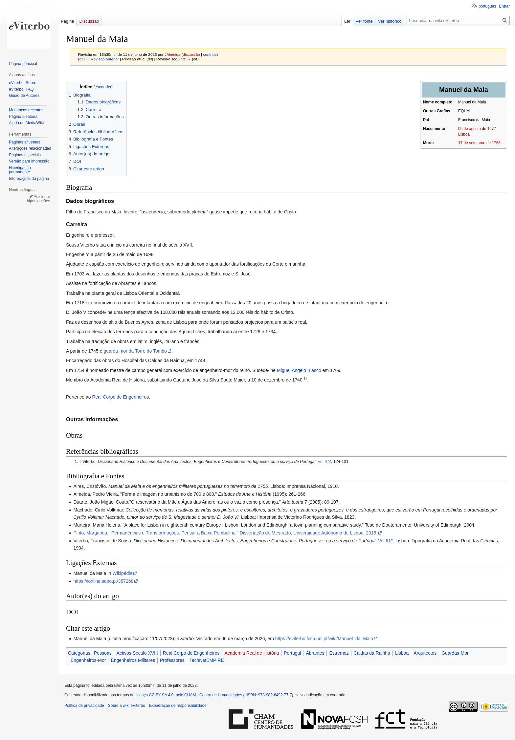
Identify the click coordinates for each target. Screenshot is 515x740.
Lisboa (464, 134)
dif (81, 59)
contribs (209, 54)
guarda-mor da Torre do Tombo (135, 351)
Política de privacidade (84, 705)
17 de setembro (471, 143)
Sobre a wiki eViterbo (126, 705)
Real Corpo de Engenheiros (120, 397)
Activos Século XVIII (137, 653)
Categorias (79, 653)
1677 (491, 128)
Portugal (292, 653)
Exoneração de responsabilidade (178, 705)
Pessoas (103, 653)
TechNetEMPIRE (207, 660)
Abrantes (315, 653)
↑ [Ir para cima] (80, 461)
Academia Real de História (252, 653)
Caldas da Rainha (372, 653)
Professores (172, 660)
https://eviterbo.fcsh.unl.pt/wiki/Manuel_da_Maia (324, 638)
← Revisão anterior (102, 59)
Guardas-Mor (454, 653)
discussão (191, 54)
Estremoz (338, 653)
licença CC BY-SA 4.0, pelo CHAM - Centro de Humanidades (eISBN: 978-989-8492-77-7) (214, 695)
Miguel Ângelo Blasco (299, 370)
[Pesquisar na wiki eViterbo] (458, 20)
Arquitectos (425, 653)
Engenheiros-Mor (88, 660)
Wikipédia (122, 573)
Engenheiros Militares (133, 660)
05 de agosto (469, 128)
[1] (304, 378)
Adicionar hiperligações (38, 199)
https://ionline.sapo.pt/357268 (103, 581)
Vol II (322, 461)
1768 (496, 143)
